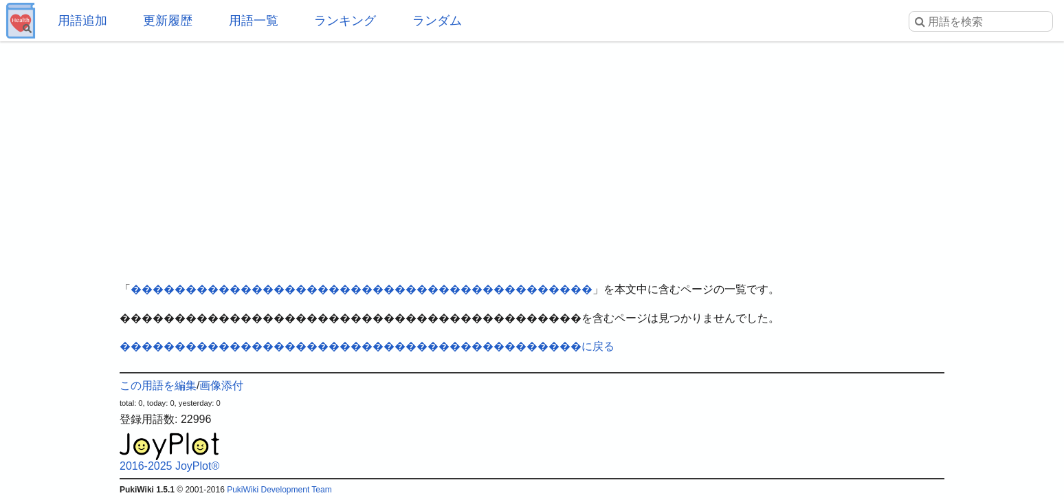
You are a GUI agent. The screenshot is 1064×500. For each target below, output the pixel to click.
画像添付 (221, 385)
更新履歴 (167, 21)
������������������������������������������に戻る (367, 346)
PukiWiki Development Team (279, 489)
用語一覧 (253, 21)
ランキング (345, 21)
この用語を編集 (158, 385)
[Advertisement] (532, 151)
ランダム (437, 21)
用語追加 (82, 21)
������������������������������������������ (361, 289)
